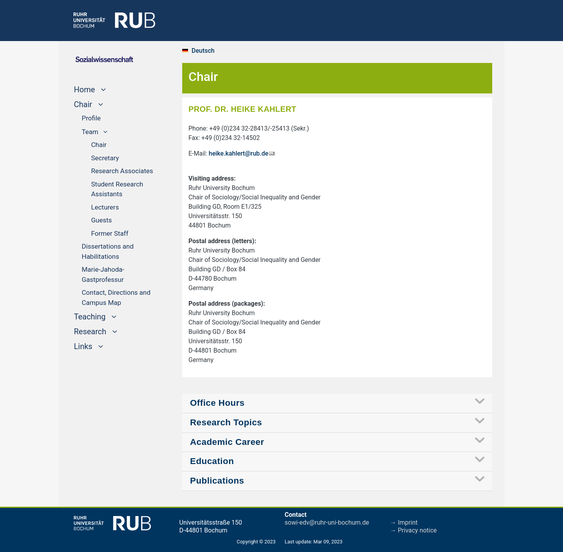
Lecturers (105, 207)
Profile (91, 118)
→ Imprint (404, 522)
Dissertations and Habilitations (108, 251)
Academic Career (227, 442)
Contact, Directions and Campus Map (116, 297)
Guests (101, 220)
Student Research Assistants (117, 189)
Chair (99, 145)
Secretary (105, 158)
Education (212, 461)
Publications (217, 481)
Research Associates (122, 171)
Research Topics (226, 422)
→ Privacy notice (413, 530)
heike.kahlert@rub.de (239, 153)
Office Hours (217, 403)
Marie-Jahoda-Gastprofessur (103, 274)
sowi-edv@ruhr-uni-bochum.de (327, 522)
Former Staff (109, 233)
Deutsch (203, 50)
